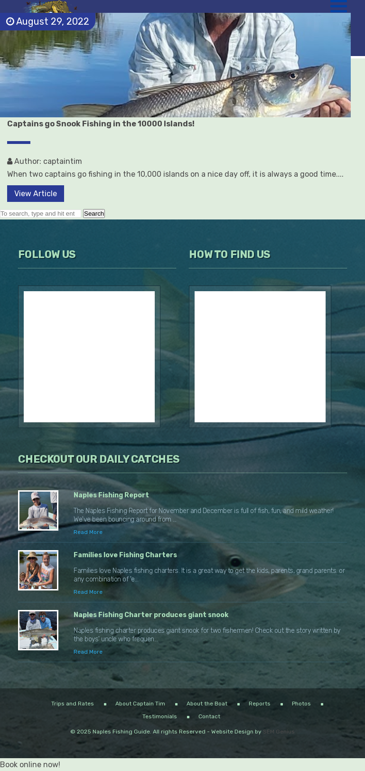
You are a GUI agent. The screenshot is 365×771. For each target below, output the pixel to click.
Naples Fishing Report (111, 495)
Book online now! (30, 764)
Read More (88, 532)
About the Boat (207, 703)
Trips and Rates (72, 703)
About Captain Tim (140, 703)
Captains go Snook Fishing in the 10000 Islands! (101, 123)
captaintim (62, 161)
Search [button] (94, 213)
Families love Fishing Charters (125, 555)
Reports (260, 703)
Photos (301, 703)
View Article (35, 193)
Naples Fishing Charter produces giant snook (151, 615)
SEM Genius (279, 731)
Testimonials (159, 716)
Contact (209, 716)
